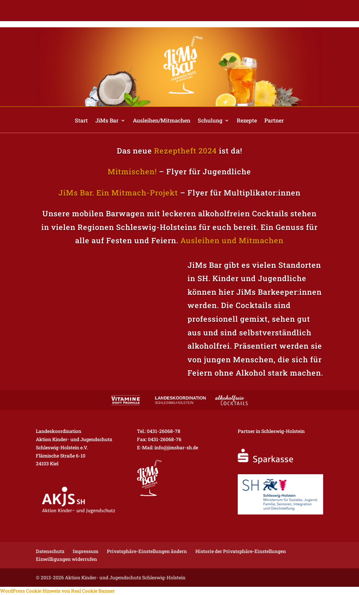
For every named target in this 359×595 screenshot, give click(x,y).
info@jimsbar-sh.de (176, 447)
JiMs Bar (107, 121)
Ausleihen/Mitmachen (161, 121)
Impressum (85, 551)
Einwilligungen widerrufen (66, 559)
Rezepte (247, 121)
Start (81, 121)
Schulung (210, 121)
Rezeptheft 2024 (185, 151)
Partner (274, 121)
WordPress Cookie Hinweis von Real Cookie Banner (57, 590)
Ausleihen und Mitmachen (232, 240)
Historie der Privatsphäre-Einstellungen (240, 551)
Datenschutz (50, 551)
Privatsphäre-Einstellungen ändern (147, 551)
